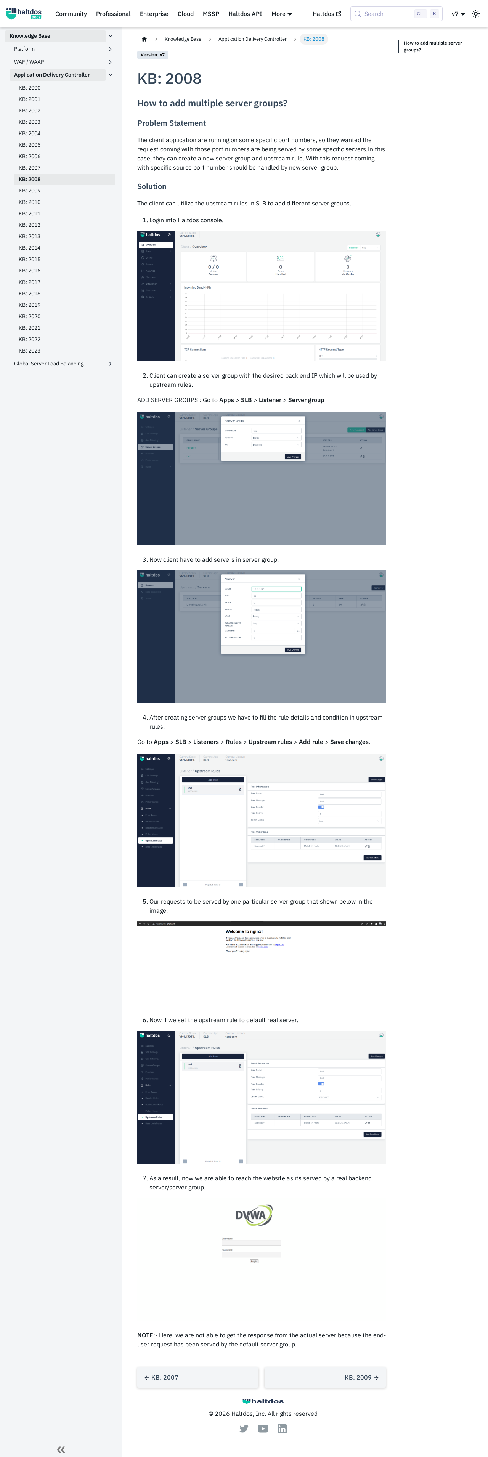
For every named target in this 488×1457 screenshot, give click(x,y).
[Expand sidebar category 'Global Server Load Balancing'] (110, 364)
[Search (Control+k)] (396, 13)
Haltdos (327, 14)
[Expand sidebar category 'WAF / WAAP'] (110, 62)
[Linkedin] (282, 1431)
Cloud (186, 14)
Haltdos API (245, 14)
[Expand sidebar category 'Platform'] (110, 49)
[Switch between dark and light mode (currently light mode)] (476, 14)
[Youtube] (263, 1430)
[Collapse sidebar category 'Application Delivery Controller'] (110, 75)
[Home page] (144, 39)
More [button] (278, 14)
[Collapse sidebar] (61, 1449)
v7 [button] (455, 14)
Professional (113, 14)
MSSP (211, 14)
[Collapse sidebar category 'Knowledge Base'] (110, 36)
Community (71, 14)
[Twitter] (244, 1430)
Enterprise (154, 14)
